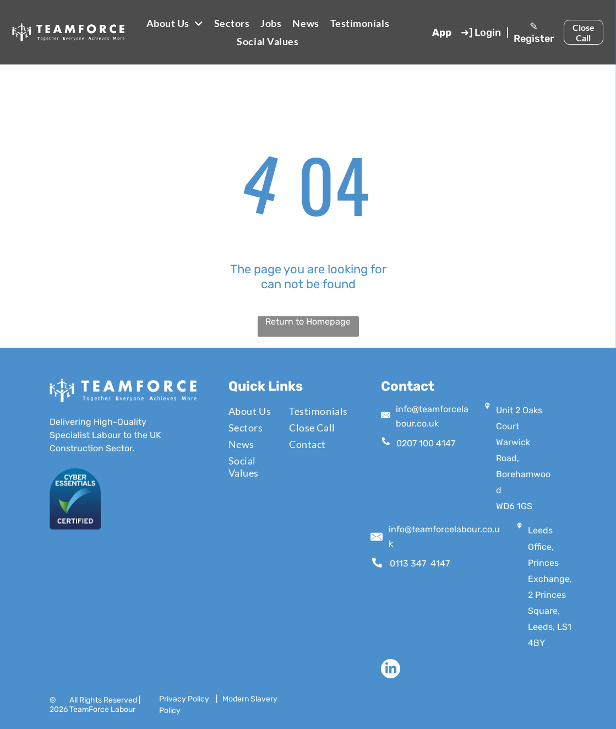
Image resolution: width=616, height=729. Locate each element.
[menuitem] (175, 23)
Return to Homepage (308, 321)
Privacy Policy (184, 699)
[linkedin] (390, 670)
